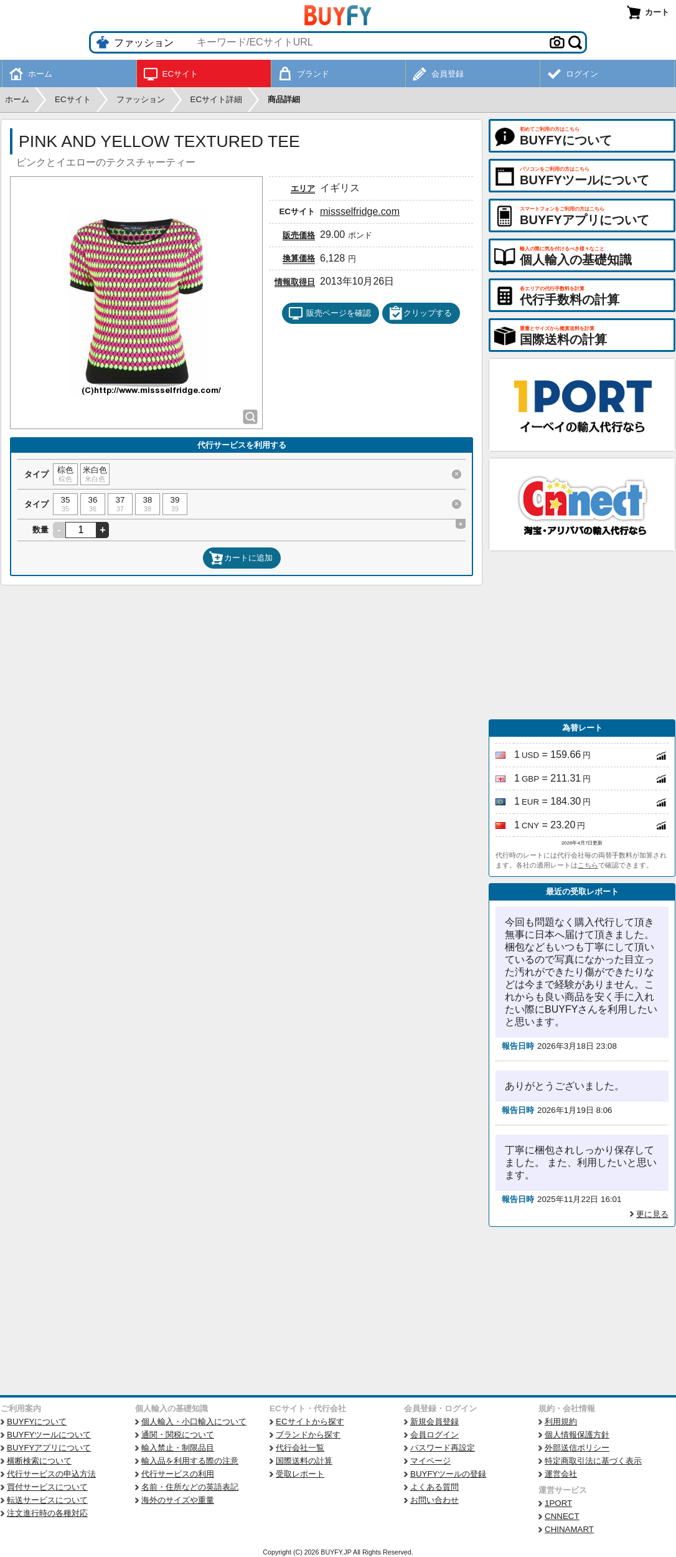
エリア (303, 188)
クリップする (420, 313)
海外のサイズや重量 (177, 1500)
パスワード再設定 (442, 1447)
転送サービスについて (47, 1500)
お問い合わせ (434, 1500)
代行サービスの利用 (177, 1474)
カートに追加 (241, 558)
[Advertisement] (582, 635)
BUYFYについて (37, 1421)
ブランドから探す (308, 1434)
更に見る (652, 1214)
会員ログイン (434, 1434)
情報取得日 (295, 281)
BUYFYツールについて (49, 1434)
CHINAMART (569, 1529)
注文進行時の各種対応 (47, 1513)
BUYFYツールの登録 (448, 1474)
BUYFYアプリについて (49, 1447)
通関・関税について (177, 1434)
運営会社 (561, 1474)
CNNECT (562, 1516)
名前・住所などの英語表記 (189, 1487)
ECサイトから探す (310, 1421)
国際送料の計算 (304, 1460)
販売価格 (299, 235)
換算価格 (299, 258)
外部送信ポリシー (577, 1447)
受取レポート (300, 1474)
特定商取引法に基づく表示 (593, 1460)
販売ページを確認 (329, 313)
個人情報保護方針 (577, 1434)
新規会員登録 (434, 1421)
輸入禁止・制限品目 (177, 1447)
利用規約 (561, 1421)
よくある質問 (434, 1487)
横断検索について (39, 1460)
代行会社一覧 (300, 1447)
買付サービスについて (47, 1487)
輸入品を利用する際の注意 (189, 1460)
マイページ (430, 1460)
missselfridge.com (360, 211)
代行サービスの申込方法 (51, 1474)
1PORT (558, 1503)
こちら (588, 865)
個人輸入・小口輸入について (193, 1421)
